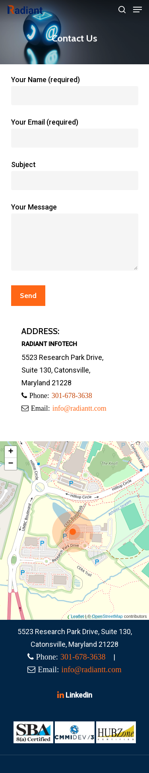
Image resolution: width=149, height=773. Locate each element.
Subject (74, 175)
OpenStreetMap (107, 616)
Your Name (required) (74, 90)
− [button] (10, 464)
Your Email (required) (74, 133)
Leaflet (77, 616)
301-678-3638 (72, 395)
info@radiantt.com (79, 408)
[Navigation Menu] (137, 9)
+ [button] (10, 452)
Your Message (74, 239)
